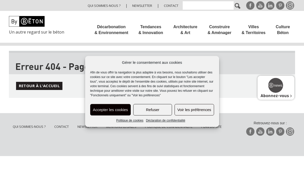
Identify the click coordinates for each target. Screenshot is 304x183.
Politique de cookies (129, 121)
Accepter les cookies (110, 110)
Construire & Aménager (219, 30)
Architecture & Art (185, 30)
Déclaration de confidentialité (165, 121)
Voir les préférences (194, 110)
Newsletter (142, 5)
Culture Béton (283, 30)
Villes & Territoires (254, 30)
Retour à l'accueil (39, 85)
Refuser (153, 110)
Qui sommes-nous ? (104, 5)
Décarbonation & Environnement (111, 30)
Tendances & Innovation (150, 30)
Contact (171, 5)
